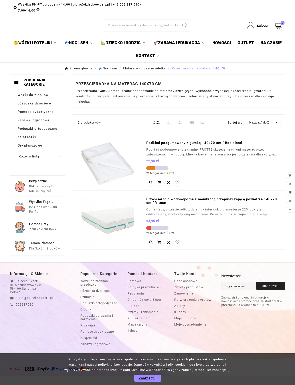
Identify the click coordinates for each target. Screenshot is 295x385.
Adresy (179, 315)
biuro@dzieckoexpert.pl (34, 307)
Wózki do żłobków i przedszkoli (95, 291)
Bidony (85, 318)
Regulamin (135, 302)
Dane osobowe (185, 290)
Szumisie (87, 306)
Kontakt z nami (139, 327)
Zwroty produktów (188, 296)
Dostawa (134, 290)
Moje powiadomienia (190, 333)
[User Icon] (258, 30)
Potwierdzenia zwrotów (193, 308)
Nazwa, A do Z (264, 131)
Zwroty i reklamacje (142, 321)
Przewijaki (88, 334)
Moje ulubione (185, 327)
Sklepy (132, 340)
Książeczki (88, 347)
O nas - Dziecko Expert (145, 308)
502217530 (25, 313)
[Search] (184, 30)
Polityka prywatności (144, 296)
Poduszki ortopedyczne (98, 312)
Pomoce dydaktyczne (97, 340)
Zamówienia (183, 302)
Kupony (180, 321)
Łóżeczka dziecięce (95, 300)
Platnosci (134, 315)
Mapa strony (137, 333)
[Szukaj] (141, 30)
